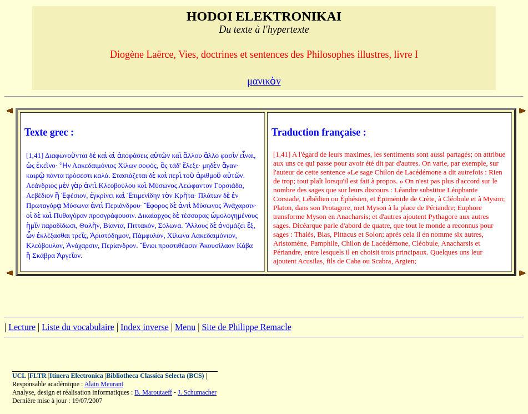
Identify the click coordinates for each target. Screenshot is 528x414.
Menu (185, 327)
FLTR (38, 376)
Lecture (22, 327)
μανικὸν (263, 81)
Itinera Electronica (76, 376)
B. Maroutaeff (153, 392)
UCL (19, 376)
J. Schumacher (197, 392)
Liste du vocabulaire (78, 327)
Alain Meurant (103, 384)
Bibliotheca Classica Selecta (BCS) (155, 376)
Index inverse (144, 327)
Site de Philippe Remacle (246, 327)
